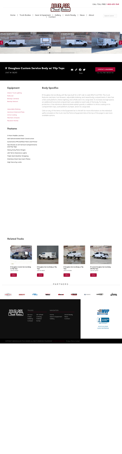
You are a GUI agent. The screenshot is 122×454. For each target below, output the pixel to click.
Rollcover (10, 96)
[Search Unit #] (110, 16)
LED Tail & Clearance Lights (17, 153)
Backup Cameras (13, 99)
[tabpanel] (15, 43)
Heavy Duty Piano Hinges (16, 150)
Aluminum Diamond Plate (15, 112)
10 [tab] (61, 52)
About (91, 15)
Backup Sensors (12, 101)
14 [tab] (66, 52)
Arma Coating (12, 115)
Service (29, 425)
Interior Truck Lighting (14, 93)
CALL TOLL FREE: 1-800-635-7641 (105, 72)
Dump (38, 431)
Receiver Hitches (12, 121)
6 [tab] (55, 52)
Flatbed (39, 429)
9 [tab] (59, 52)
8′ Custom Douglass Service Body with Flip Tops (100, 378)
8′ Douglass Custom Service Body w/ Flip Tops (20, 378)
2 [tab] (49, 52)
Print (81, 73)
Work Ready (70, 15)
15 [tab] (68, 52)
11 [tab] (62, 52)
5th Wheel (39, 425)
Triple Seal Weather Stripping (17, 156)
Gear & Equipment (43, 15)
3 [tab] (51, 52)
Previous (1, 43)
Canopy (39, 427)
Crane (29, 427)
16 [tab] (69, 52)
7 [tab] (56, 52)
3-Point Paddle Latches (15, 135)
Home (12, 15)
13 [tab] (65, 52)
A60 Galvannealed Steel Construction (20, 139)
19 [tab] (73, 52)
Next (120, 43)
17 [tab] (70, 52)
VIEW (14, 385)
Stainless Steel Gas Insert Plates (18, 159)
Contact (52, 17)
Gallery (58, 15)
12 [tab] (63, 52)
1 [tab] (48, 52)
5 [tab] (53, 52)
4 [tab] (52, 52)
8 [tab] (58, 52)
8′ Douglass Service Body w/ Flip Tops (47, 378)
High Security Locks (14, 162)
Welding (30, 429)
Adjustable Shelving (13, 109)
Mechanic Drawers (13, 118)
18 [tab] (72, 52)
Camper (30, 431)
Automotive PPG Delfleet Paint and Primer (22, 142)
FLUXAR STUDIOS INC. (58, 451)
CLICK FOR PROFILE (103, 438)
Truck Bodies (25, 15)
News (82, 15)
